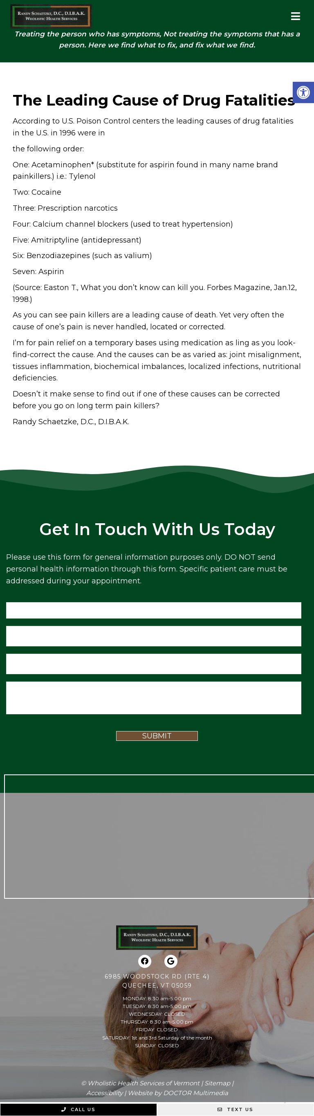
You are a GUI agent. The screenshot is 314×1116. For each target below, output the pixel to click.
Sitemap (217, 1083)
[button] (303, 92)
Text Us (235, 1109)
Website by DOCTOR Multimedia (178, 1093)
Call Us (78, 1109)
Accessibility (104, 1093)
